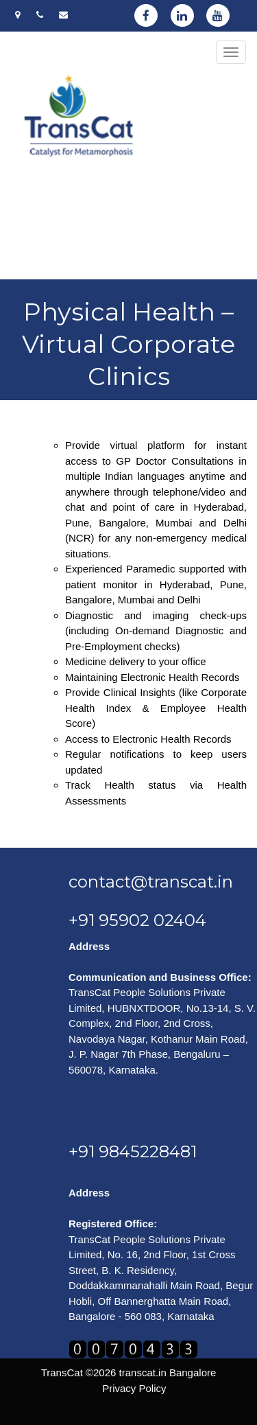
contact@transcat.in (151, 882)
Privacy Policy (134, 1388)
